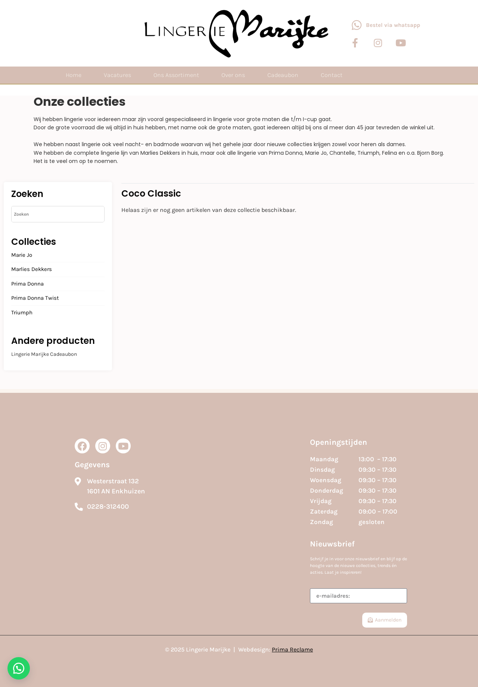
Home (73, 74)
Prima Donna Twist (35, 298)
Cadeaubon (282, 74)
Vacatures (117, 74)
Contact (331, 74)
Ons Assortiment (176, 74)
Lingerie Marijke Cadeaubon (44, 354)
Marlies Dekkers (31, 269)
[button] (18, 668)
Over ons (233, 74)
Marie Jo (21, 255)
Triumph (21, 312)
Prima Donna (27, 284)
